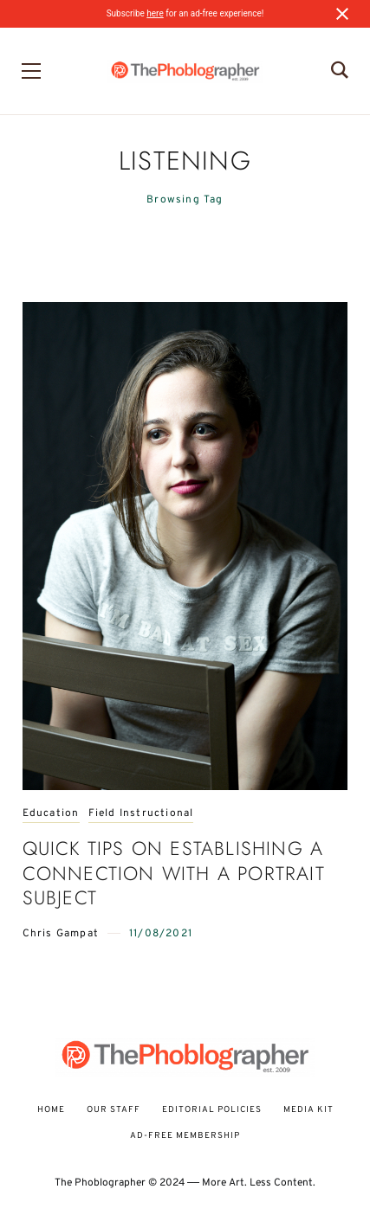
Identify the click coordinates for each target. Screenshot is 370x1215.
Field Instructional (141, 813)
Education (51, 813)
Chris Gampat (61, 934)
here (154, 13)
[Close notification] (342, 13)
